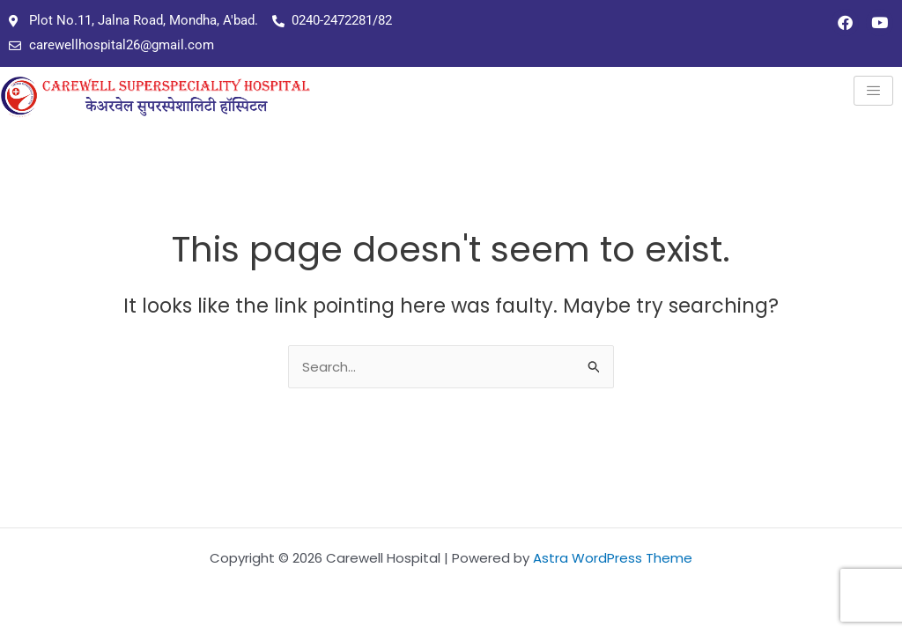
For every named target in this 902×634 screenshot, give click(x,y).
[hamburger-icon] (873, 91)
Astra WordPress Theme (612, 558)
